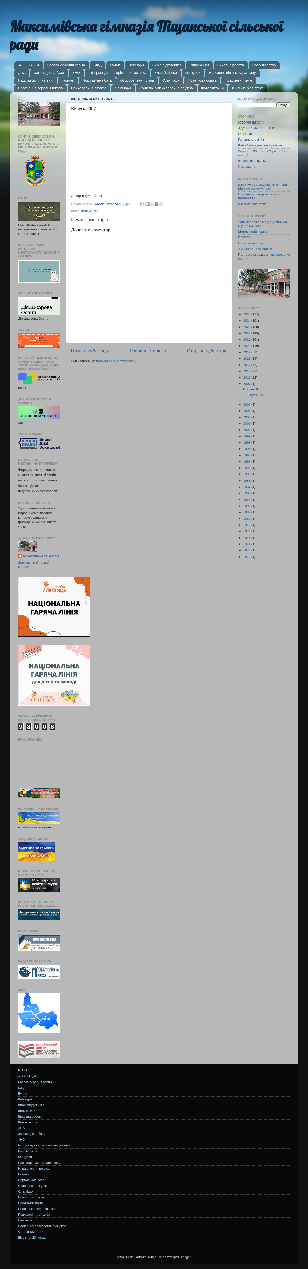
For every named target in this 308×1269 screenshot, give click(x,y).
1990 (247, 468)
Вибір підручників (166, 65)
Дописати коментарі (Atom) (116, 361)
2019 (247, 352)
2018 (247, 358)
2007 (247, 384)
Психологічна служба (89, 88)
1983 (247, 506)
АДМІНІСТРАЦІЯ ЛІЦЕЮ (256, 128)
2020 (247, 346)
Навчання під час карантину (232, 73)
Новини (68, 80)
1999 (247, 436)
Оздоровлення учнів (137, 80)
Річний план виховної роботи (260, 145)
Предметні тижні (238, 80)
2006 (247, 404)
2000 (247, 430)
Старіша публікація (207, 350)
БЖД (97, 65)
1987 (247, 487)
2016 (247, 371)
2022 (247, 333)
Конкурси (193, 73)
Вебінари (136, 65)
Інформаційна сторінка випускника (117, 73)
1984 (247, 499)
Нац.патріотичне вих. (35, 80)
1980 (247, 518)
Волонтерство (264, 65)
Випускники (199, 65)
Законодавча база (49, 73)
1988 (247, 480)
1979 (247, 525)
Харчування (247, 166)
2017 (247, 365)
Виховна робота (230, 65)
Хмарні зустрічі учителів (256, 248)
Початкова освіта (202, 80)
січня (251, 389)
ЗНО (76, 73)
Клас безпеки (166, 73)
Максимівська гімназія (41, 556)
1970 (247, 557)
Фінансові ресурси (252, 161)
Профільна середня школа (40, 88)
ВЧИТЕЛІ (245, 134)
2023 (247, 327)
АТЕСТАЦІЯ (29, 65)
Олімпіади (171, 80)
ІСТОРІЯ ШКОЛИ (251, 122)
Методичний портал (253, 231)
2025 (247, 314)
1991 (247, 461)
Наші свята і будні (251, 243)
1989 (247, 474)
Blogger (185, 1257)
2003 (247, 417)
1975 (247, 537)
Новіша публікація (90, 350)
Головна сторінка (148, 350)
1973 (247, 550)
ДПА (22, 73)
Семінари (123, 88)
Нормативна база (97, 80)
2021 (247, 339)
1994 (247, 449)
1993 (247, 455)
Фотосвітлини (212, 88)
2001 (247, 423)
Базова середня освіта (66, 65)
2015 (247, 377)
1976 (247, 531)
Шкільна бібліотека (247, 88)
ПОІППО (244, 237)
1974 (247, 544)
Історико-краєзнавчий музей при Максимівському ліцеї (262, 186)
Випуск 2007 (255, 395)
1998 (247, 442)
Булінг (115, 65)
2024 (247, 320)
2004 (247, 411)
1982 (247, 512)
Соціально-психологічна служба (166, 88)
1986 (247, 493)
